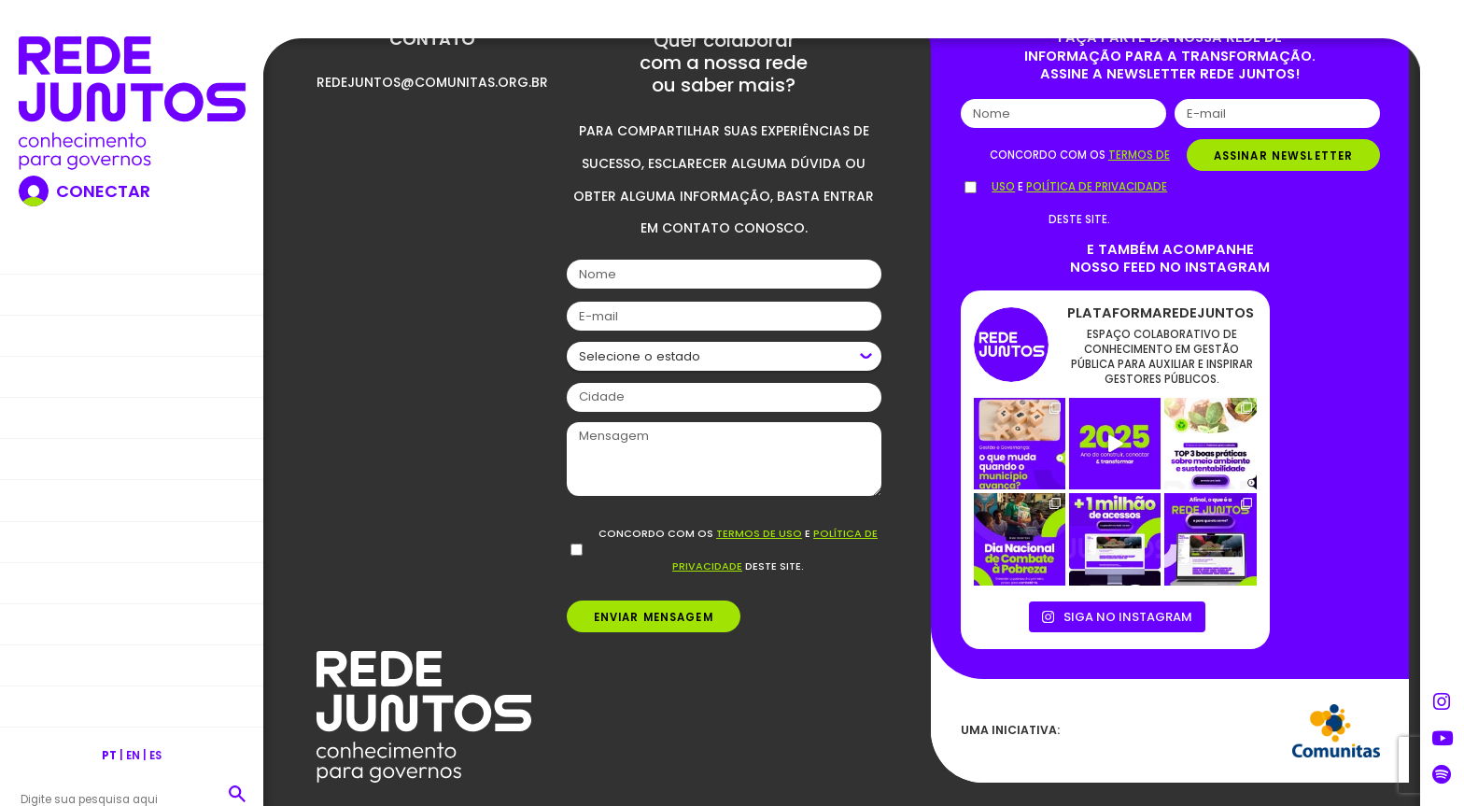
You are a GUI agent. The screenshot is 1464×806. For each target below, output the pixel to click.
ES (155, 755)
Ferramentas (132, 541)
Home (132, 253)
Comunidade (132, 665)
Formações (132, 459)
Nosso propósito (132, 294)
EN (133, 755)
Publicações (131, 500)
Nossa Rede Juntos (132, 335)
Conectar (103, 191)
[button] (237, 793)
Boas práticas (132, 417)
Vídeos (131, 582)
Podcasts (132, 623)
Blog (132, 376)
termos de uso (759, 533)
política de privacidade (1096, 186)
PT (109, 755)
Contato (132, 707)
